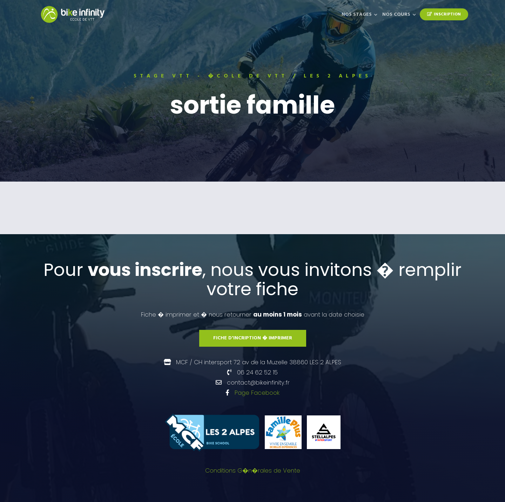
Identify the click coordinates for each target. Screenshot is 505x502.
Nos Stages (357, 15)
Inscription (444, 14)
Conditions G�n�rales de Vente (252, 470)
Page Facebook (257, 392)
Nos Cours (396, 15)
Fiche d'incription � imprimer (252, 338)
